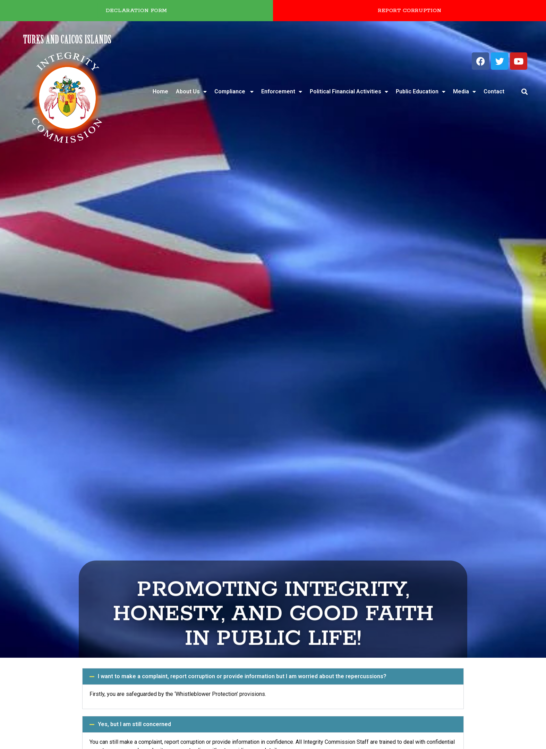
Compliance (234, 91)
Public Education (420, 91)
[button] (524, 92)
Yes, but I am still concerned (134, 724)
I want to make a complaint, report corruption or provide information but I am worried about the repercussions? (242, 676)
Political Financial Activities (349, 91)
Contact (494, 91)
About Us (191, 91)
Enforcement (281, 91)
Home (160, 91)
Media (464, 91)
